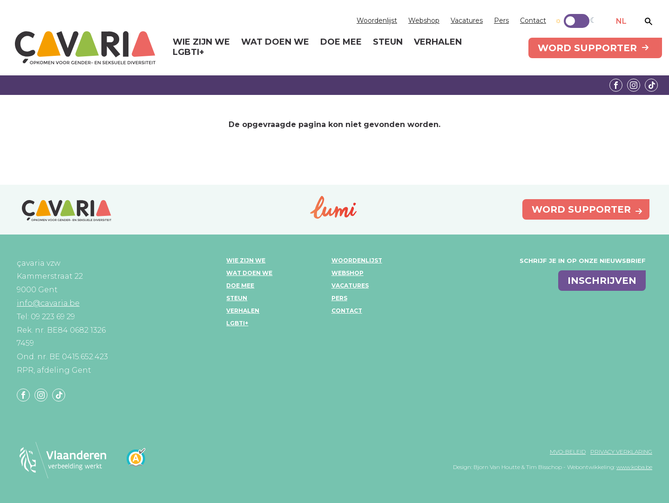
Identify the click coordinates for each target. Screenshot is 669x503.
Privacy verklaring (621, 451)
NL (621, 21)
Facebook (615, 85)
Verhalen (242, 310)
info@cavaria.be (48, 303)
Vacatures (467, 20)
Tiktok (651, 85)
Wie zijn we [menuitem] (201, 42)
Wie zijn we (245, 260)
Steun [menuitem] (388, 42)
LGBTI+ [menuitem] (188, 52)
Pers (501, 20)
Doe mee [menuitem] (341, 42)
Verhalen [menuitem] (438, 42)
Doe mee (240, 285)
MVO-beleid (568, 451)
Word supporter (587, 48)
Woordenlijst (377, 20)
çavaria (85, 47)
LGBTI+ (237, 323)
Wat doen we (249, 272)
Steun (236, 298)
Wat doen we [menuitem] (275, 42)
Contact (533, 20)
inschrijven (602, 280)
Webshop (423, 20)
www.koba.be (634, 466)
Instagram (633, 85)
